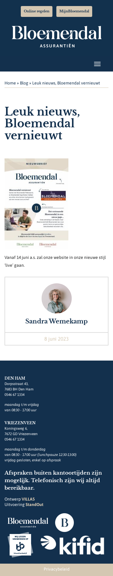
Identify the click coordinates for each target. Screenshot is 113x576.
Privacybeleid (57, 569)
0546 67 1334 (14, 395)
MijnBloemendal (74, 11)
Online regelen (36, 11)
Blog (24, 83)
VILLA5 (28, 499)
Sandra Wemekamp (56, 321)
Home (10, 83)
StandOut (34, 504)
